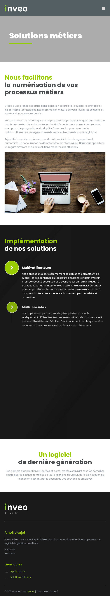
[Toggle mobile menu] (103, 8)
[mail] (17, 513)
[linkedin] (11, 513)
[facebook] (6, 513)
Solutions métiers (20, 577)
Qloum (31, 591)
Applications (17, 571)
